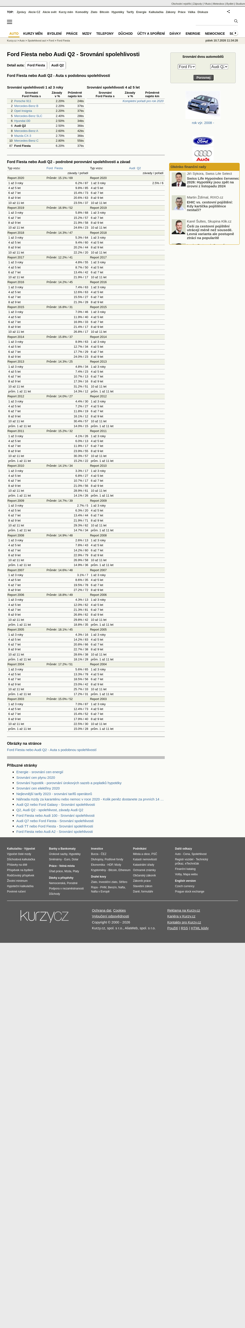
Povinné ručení (16, 891)
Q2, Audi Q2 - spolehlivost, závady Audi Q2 (49, 810)
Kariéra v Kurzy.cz (181, 916)
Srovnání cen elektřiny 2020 (38, 788)
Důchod (125, 33)
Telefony (105, 33)
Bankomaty (68, 848)
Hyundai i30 (22, 121)
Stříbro (123, 882)
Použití (172, 928)
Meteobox (218, 3)
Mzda (67, 871)
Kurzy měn (66, 12)
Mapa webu (190, 874)
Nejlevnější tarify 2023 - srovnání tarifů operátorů (54, 794)
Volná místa (66, 866)
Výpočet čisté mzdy (19, 854)
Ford (50, 168)
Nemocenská (57, 883)
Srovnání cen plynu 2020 (35, 777)
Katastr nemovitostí (145, 859)
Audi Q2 (57, 65)
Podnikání (139, 848)
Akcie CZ (34, 12)
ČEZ (103, 854)
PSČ (154, 854)
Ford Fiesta (36, 65)
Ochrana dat (101, 910)
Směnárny (55, 859)
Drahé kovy (98, 876)
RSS (184, 928)
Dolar (75, 859)
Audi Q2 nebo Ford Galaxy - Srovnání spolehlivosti (55, 804)
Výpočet (29, 848)
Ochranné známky (144, 870)
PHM (103, 887)
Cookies (119, 910)
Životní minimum (17, 880)
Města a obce (141, 854)
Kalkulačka (156, 12)
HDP (110, 864)
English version (185, 880)
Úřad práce (56, 871)
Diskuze (203, 12)
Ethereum (124, 870)
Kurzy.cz (12, 40)
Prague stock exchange (189, 891)
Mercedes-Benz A (26, 131)
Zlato (94, 12)
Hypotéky (118, 12)
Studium (240, 3)
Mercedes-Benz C (26, 140)
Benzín (112, 887)
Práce (182, 12)
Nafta (121, 887)
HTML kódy (200, 928)
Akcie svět (49, 12)
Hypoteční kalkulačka (20, 886)
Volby (178, 874)
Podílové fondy (114, 859)
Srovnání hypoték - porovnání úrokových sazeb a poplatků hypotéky (69, 783)
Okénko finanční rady (188, 167)
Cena (186, 854)
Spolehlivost (199, 854)
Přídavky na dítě (17, 864)
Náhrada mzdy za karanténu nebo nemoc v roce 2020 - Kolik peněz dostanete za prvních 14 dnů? (90, 799)
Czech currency (184, 886)
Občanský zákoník (144, 875)
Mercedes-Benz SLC (28, 116)
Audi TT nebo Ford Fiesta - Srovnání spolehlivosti (54, 826)
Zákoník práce (142, 880)
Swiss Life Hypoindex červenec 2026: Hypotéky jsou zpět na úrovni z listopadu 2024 (213, 183)
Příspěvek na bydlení (20, 870)
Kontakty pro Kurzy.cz (184, 922)
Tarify (130, 12)
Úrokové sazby (58, 854)
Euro (67, 859)
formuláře (147, 891)
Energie (141, 12)
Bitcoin (104, 12)
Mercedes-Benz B (26, 106)
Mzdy (87, 33)
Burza (94, 854)
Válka (191, 12)
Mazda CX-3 (22, 135)
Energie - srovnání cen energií (39, 772)
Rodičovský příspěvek (20, 875)
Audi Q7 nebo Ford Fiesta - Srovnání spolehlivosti (55, 821)
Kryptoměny (98, 870)
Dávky (175, 33)
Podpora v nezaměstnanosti (66, 888)
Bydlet (230, 3)
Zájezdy (197, 3)
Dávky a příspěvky (61, 877)
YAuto (207, 3)
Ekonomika (98, 864)
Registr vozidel (184, 859)
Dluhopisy (97, 859)
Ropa (94, 887)
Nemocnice (215, 33)
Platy (76, 871)
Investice (97, 848)
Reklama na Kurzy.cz (183, 910)
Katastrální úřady (143, 864)
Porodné (72, 883)
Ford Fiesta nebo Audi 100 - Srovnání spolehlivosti (55, 815)
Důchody (54, 894)
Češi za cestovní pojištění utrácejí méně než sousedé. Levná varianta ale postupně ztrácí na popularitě (210, 233)
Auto (22, 40)
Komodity (81, 12)
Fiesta (59, 168)
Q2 (139, 168)
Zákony (170, 12)
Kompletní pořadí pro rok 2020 (143, 101)
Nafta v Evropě (100, 891)
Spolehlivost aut (37, 40)
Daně (136, 891)
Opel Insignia (23, 111)
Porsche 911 (22, 101)
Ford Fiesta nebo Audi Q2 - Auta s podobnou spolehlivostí (52, 750)
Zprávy (21, 12)
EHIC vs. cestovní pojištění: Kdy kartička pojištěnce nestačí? (210, 207)
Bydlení (54, 33)
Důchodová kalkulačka (21, 859)
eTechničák (192, 863)
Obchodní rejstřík (181, 3)
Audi (132, 168)
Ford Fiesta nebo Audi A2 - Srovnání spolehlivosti (54, 832)
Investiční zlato (108, 882)
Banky (53, 848)
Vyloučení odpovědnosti (110, 916)
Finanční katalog (185, 869)
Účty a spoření (151, 33)
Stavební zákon (142, 886)
